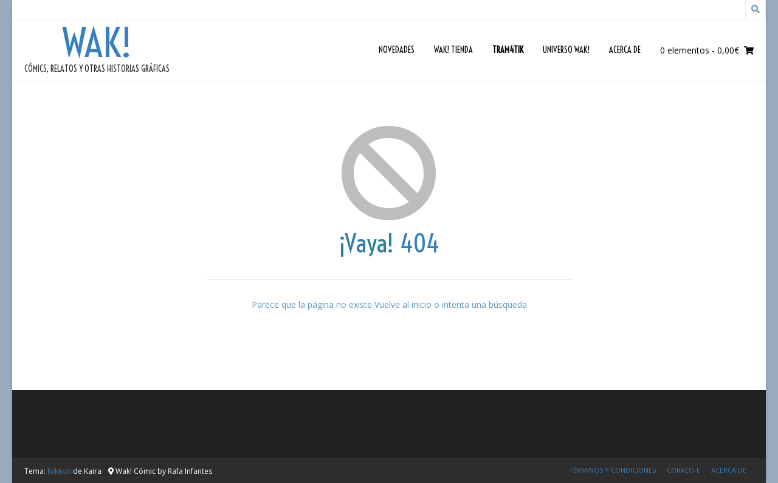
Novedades (397, 49)
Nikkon (59, 471)
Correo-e (683, 469)
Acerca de (625, 49)
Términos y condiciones (612, 469)
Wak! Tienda (453, 49)
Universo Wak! (566, 49)
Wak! (97, 43)
